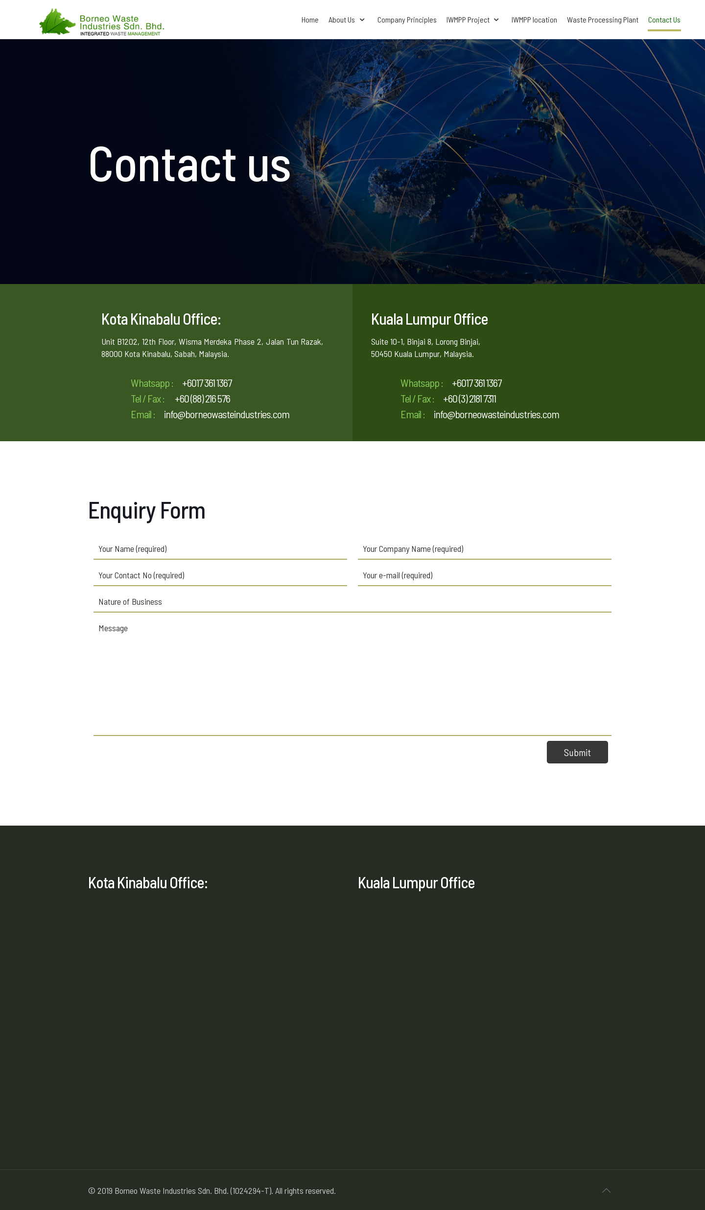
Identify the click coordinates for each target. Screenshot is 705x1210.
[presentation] (168, 760)
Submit (577, 752)
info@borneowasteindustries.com (226, 413)
